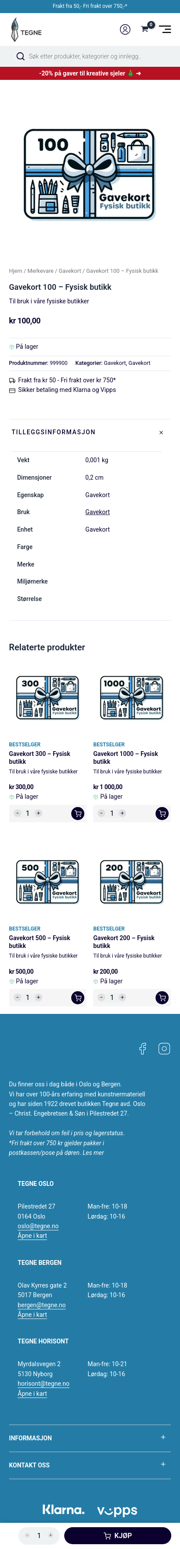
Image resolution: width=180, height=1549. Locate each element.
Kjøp (123, 1536)
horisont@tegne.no (43, 1383)
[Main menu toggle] (165, 29)
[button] (77, 813)
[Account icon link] (125, 29)
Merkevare (41, 271)
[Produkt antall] (28, 813)
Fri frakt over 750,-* (105, 6)
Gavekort (70, 271)
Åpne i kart (32, 1235)
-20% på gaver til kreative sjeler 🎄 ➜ (90, 73)
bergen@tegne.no (42, 1305)
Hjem (15, 271)
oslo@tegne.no (38, 1226)
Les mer (93, 1152)
